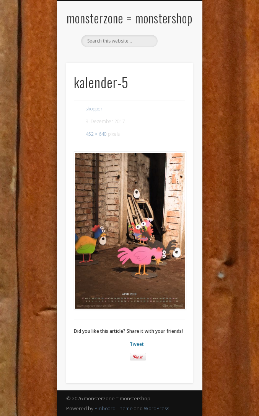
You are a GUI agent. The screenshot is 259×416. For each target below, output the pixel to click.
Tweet (137, 344)
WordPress (156, 408)
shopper (94, 108)
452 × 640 (96, 134)
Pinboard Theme (113, 408)
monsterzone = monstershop (129, 18)
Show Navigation (174, 68)
